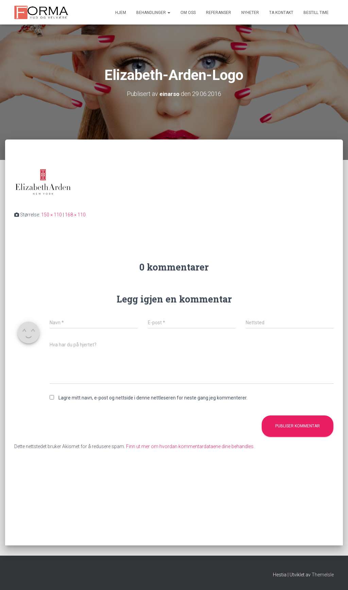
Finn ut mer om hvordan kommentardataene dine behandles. (190, 446)
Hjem (120, 12)
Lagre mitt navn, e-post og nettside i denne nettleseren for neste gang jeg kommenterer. (152, 397)
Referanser (218, 12)
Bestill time (316, 12)
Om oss (188, 12)
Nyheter (250, 12)
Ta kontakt (281, 12)
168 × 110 (75, 214)
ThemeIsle (323, 574)
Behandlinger (153, 12)
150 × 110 (51, 214)
